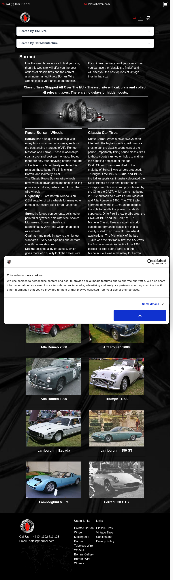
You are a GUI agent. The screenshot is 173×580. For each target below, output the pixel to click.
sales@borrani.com (41, 541)
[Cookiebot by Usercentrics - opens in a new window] (150, 261)
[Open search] (134, 18)
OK (140, 315)
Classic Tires (104, 528)
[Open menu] (165, 4)
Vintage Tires (104, 532)
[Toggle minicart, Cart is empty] (148, 18)
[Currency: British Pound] (140, 18)
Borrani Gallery (84, 554)
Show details (150, 303)
